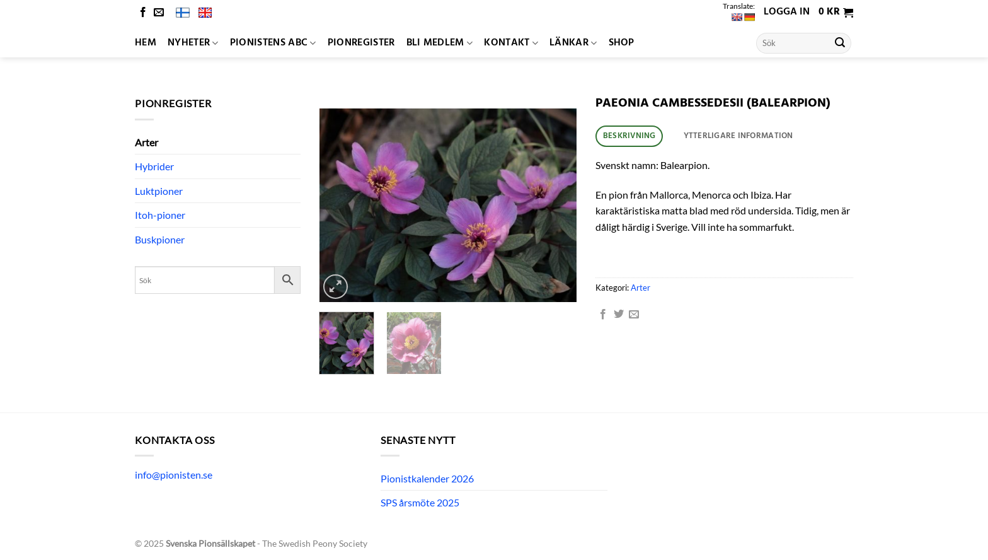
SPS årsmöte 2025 (420, 502)
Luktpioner (159, 191)
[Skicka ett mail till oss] (159, 13)
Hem (145, 43)
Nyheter (193, 43)
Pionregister (361, 43)
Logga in (787, 12)
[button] (836, 12)
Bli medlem (439, 43)
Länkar (573, 43)
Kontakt (511, 43)
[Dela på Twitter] (619, 314)
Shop (622, 43)
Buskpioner (160, 239)
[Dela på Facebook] (603, 314)
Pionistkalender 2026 (427, 478)
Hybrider (154, 166)
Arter (146, 142)
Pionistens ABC (273, 43)
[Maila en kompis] (634, 314)
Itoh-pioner (160, 215)
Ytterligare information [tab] (738, 136)
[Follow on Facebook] (143, 13)
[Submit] (840, 43)
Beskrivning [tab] (629, 136)
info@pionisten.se (173, 475)
